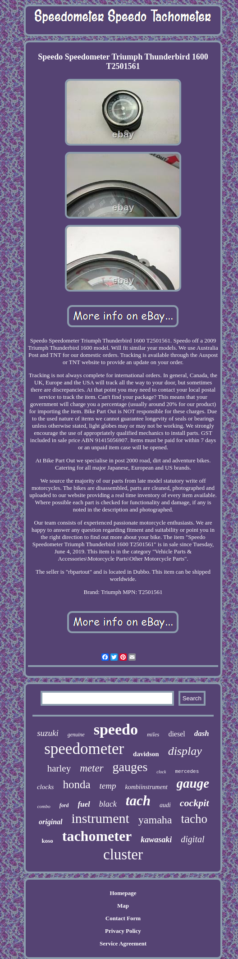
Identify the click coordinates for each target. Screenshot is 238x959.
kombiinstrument (146, 787)
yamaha (155, 820)
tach (138, 800)
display (185, 751)
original (50, 822)
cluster (123, 854)
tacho (194, 819)
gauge (193, 783)
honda (76, 784)
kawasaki (156, 839)
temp (108, 785)
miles (153, 734)
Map (123, 905)
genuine (76, 734)
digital (192, 839)
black (108, 803)
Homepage (123, 893)
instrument (100, 818)
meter (91, 768)
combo (43, 806)
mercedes (187, 771)
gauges (130, 767)
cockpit (194, 802)
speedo (116, 729)
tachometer (97, 836)
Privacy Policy (123, 930)
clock (161, 771)
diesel (176, 734)
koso (47, 840)
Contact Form (123, 918)
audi (165, 805)
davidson (146, 754)
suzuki (48, 733)
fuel (84, 804)
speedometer (84, 749)
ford (64, 805)
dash (201, 733)
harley (59, 768)
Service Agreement (123, 943)
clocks (45, 786)
